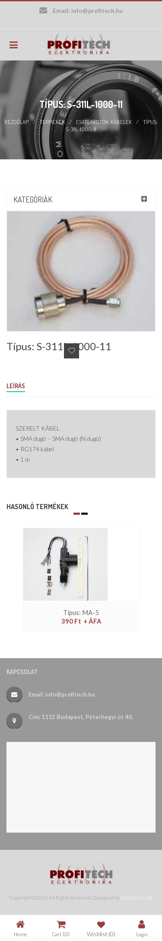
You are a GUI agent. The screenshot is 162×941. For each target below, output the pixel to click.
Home (20, 928)
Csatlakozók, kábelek (104, 121)
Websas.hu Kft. (137, 897)
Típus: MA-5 (81, 612)
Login (142, 928)
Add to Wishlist (71, 350)
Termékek (52, 121)
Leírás (15, 386)
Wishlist (101, 928)
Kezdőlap (17, 121)
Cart (61, 928)
